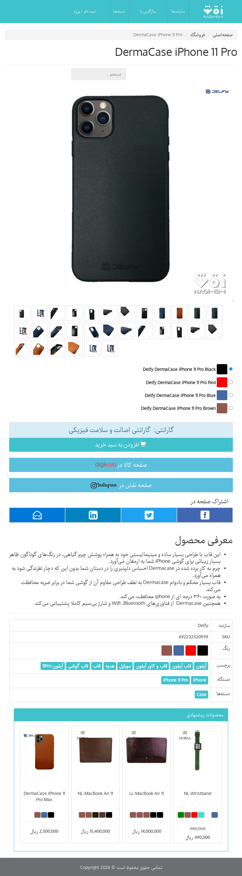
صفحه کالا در (121, 465)
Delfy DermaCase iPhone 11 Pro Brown (187, 408)
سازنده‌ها (178, 11)
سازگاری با (148, 11)
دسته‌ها (119, 11)
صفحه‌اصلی (223, 35)
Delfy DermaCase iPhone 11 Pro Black (188, 369)
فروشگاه (197, 35)
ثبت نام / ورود (84, 11)
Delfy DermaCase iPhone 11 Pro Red (189, 382)
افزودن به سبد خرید (120, 444)
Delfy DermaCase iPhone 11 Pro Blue (189, 395)
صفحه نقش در (121, 485)
